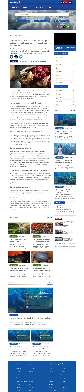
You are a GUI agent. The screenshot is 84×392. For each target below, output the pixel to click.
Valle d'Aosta (32, 368)
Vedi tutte (50, 283)
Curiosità (14, 61)
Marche (31, 378)
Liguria (18, 371)
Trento (50, 374)
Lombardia (31, 371)
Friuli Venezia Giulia (21, 381)
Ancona (51, 381)
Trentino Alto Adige (21, 374)
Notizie (38, 7)
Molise (18, 390)
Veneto (31, 374)
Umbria (18, 384)
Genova (51, 371)
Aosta (63, 368)
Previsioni (14, 7)
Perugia (51, 384)
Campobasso (52, 390)
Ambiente (13, 236)
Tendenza (13, 314)
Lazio (30, 384)
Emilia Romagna (20, 378)
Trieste (51, 378)
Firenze (63, 381)
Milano (63, 371)
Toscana (31, 381)
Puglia (30, 390)
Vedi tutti (50, 217)
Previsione (59, 128)
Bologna (63, 378)
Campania (18, 387)
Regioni (25, 7)
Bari (62, 390)
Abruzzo (31, 387)
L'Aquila (63, 387)
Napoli (50, 387)
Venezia (63, 374)
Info (49, 7)
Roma (63, 384)
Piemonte (18, 368)
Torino (50, 368)
